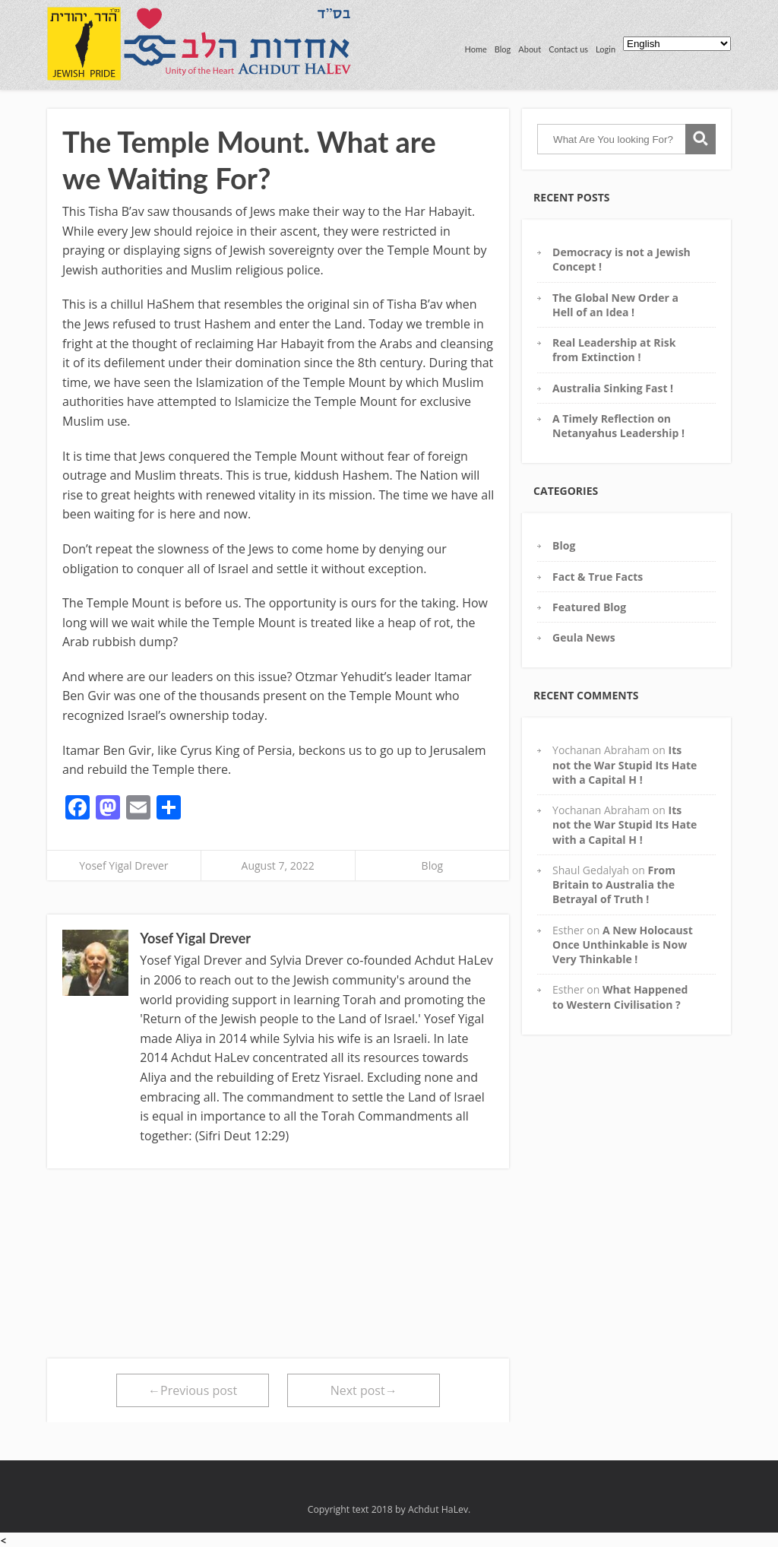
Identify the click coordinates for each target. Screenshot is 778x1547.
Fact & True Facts (597, 576)
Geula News (583, 637)
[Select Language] (677, 43)
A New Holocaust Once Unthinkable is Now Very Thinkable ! (622, 945)
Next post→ (363, 1390)
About (529, 49)
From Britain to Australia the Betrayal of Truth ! (613, 885)
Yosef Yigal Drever (123, 865)
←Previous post (192, 1390)
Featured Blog (589, 607)
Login (605, 49)
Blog (503, 49)
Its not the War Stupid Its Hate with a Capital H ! (624, 765)
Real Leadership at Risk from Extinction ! (613, 349)
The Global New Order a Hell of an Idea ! (615, 304)
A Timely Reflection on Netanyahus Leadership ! (618, 425)
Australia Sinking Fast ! (612, 388)
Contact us (568, 49)
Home (475, 49)
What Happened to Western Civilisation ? (620, 996)
